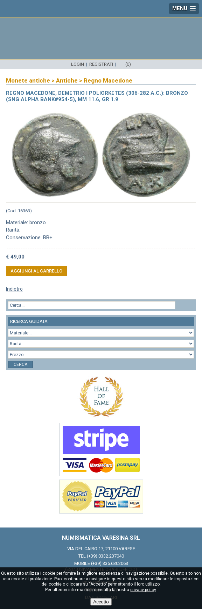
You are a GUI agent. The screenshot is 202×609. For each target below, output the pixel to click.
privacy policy (143, 589)
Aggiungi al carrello (36, 271)
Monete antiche (28, 80)
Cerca (20, 364)
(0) (128, 64)
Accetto (101, 601)
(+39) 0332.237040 (105, 556)
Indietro (14, 289)
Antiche (67, 80)
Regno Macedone (108, 80)
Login (77, 64)
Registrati (101, 64)
